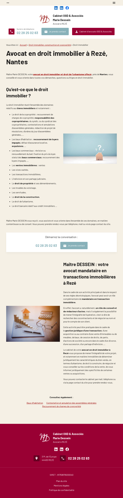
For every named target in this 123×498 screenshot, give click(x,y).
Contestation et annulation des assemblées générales (71, 403)
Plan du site (61, 481)
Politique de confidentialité (61, 490)
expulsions (17, 146)
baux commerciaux (32, 157)
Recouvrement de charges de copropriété (61, 406)
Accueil (23, 45)
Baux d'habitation (35, 403)
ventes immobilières (26, 165)
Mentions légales (61, 485)
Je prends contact (55, 31)
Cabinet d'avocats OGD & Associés (93, 31)
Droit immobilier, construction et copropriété (50, 45)
